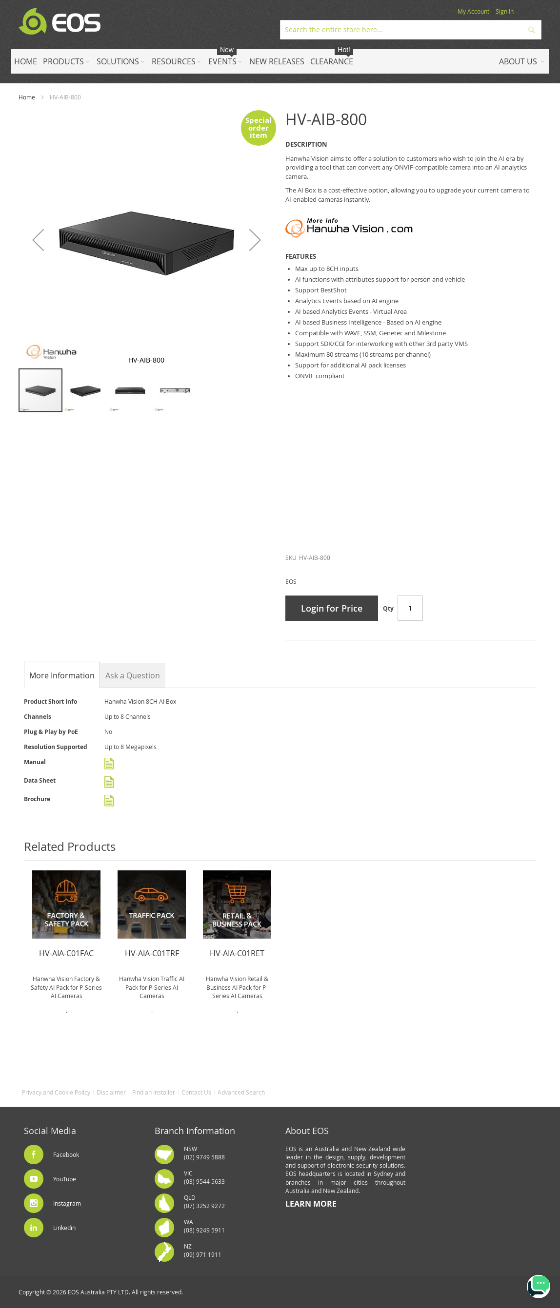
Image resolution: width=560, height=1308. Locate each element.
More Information (62, 675)
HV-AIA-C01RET (237, 953)
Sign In (505, 11)
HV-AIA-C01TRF (152, 953)
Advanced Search (241, 1092)
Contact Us (196, 1092)
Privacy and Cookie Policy (56, 1092)
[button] (38, 239)
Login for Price (331, 608)
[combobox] (410, 29)
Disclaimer (111, 1092)
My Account (473, 11)
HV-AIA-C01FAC (66, 953)
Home (27, 97)
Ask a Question (132, 675)
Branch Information (195, 1130)
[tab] (62, 675)
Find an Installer (153, 1092)
